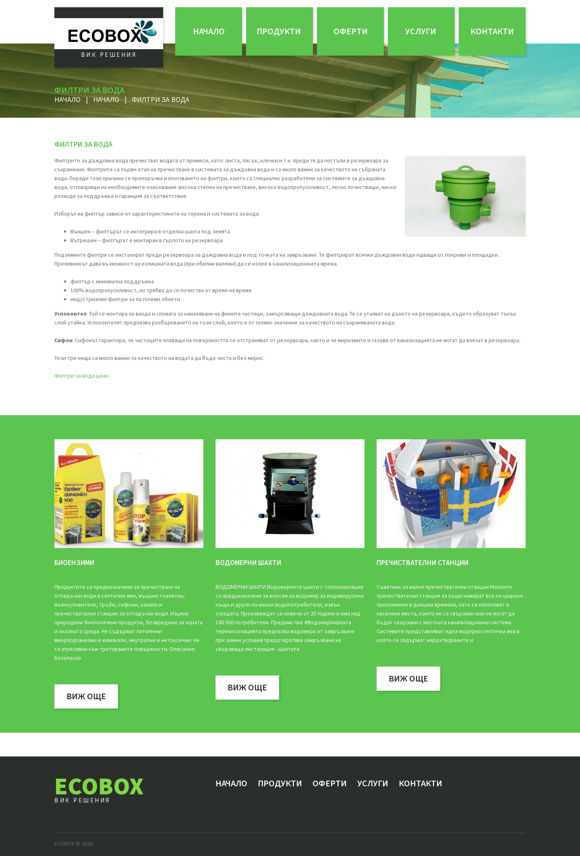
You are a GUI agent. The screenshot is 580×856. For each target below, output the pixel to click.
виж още (86, 696)
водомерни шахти (248, 562)
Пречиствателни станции (422, 562)
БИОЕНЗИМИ (74, 562)
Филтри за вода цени (81, 375)
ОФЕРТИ (351, 31)
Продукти (279, 31)
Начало (209, 31)
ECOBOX (98, 786)
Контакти (492, 31)
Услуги (420, 31)
